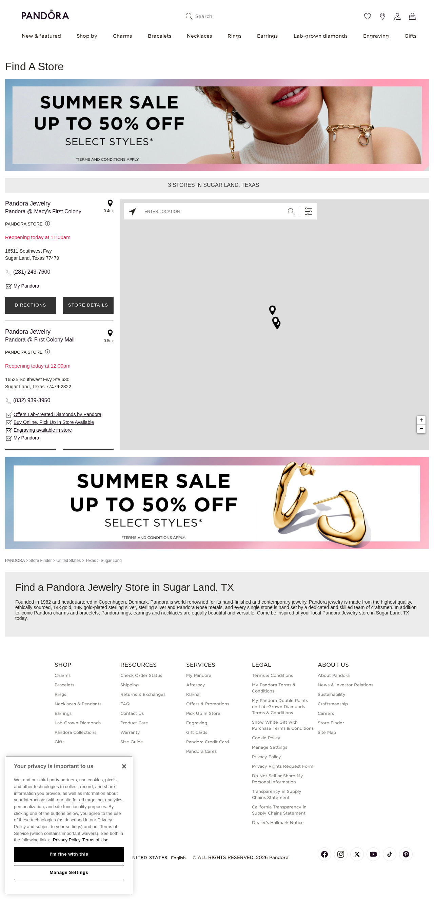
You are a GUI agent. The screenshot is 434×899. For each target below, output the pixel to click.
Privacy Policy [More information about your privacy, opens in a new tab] (67, 839)
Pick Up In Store (203, 713)
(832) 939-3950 (31, 400)
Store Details (88, 305)
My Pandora (26, 286)
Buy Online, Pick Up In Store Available (54, 422)
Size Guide (131, 741)
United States (68, 560)
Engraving (376, 36)
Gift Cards (196, 732)
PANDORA (15, 560)
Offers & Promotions (207, 703)
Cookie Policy (266, 737)
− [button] (421, 429)
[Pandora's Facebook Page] (324, 854)
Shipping (129, 684)
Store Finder (40, 560)
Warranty (130, 732)
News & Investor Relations (345, 684)
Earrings (267, 36)
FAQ (125, 703)
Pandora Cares (201, 751)
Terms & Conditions (272, 675)
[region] (69, 825)
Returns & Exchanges (142, 694)
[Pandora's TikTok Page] (389, 854)
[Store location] (382, 16)
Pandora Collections (75, 732)
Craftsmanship (333, 703)
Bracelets (159, 36)
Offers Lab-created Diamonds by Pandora (57, 414)
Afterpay (195, 684)
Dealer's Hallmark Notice (278, 822)
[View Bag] (412, 16)
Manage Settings (269, 747)
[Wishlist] (367, 16)
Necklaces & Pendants (78, 703)
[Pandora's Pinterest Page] (406, 854)
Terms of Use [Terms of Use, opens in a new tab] (95, 839)
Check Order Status (141, 675)
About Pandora (334, 675)
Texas (90, 560)
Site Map (327, 732)
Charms (122, 36)
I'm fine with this (69, 854)
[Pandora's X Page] (357, 854)
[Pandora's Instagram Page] (341, 854)
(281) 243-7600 (31, 272)
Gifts (410, 36)
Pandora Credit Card (207, 741)
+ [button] (421, 420)
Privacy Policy (266, 756)
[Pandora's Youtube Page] (373, 854)
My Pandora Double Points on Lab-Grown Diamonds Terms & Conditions (280, 706)
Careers (326, 713)
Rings (234, 36)
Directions (30, 305)
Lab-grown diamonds (321, 36)
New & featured (41, 36)
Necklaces (199, 36)
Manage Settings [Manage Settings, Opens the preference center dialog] (69, 872)
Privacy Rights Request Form (282, 766)
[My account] (397, 16)
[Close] (124, 766)
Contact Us (132, 713)
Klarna (192, 694)
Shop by (87, 36)
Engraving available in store (43, 430)
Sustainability (332, 694)
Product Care (134, 722)
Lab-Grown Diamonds (78, 722)
